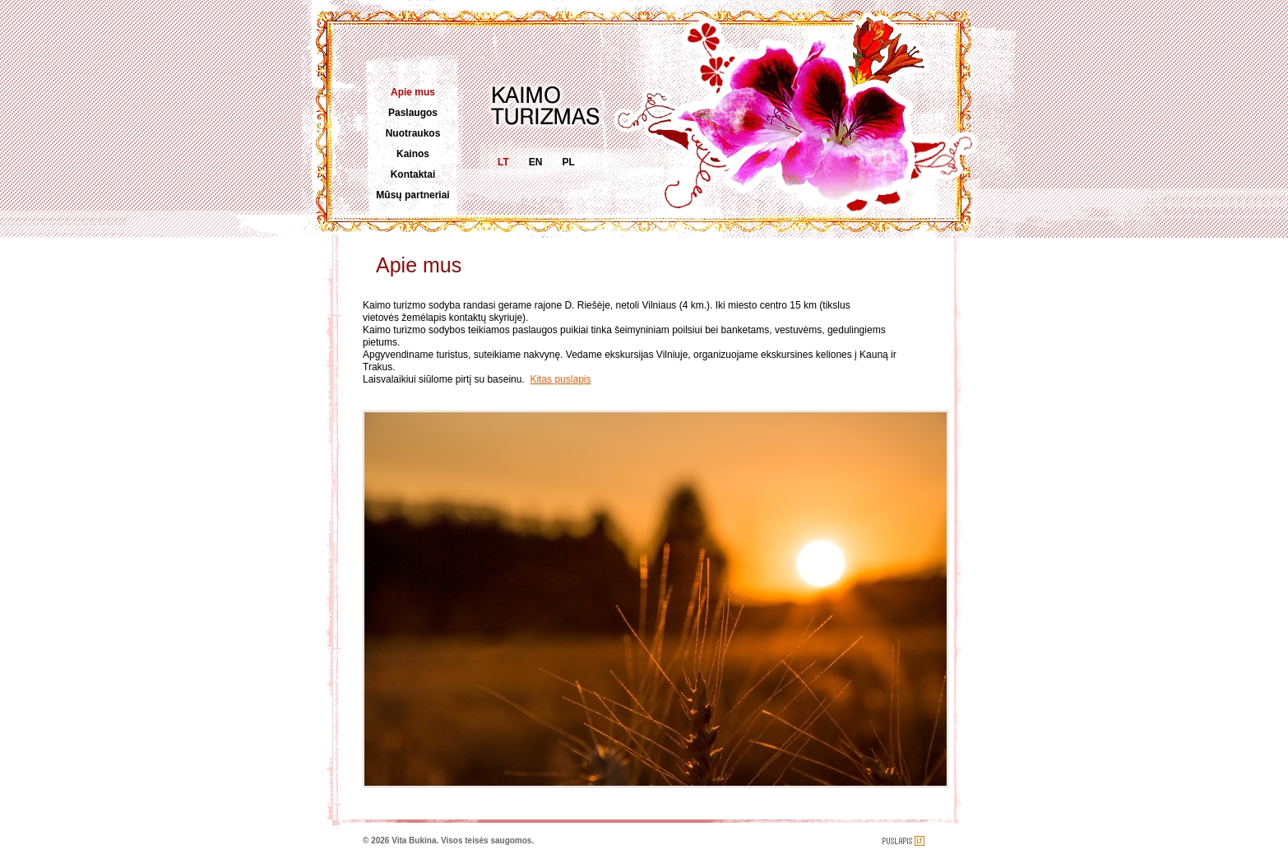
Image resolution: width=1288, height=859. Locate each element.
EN (536, 162)
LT (503, 162)
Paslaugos (413, 112)
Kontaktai (413, 174)
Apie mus (413, 92)
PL (568, 162)
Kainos (412, 154)
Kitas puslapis (560, 379)
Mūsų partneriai (412, 195)
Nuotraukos (413, 133)
